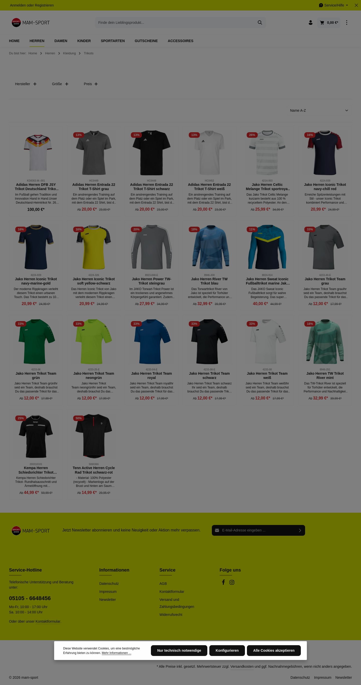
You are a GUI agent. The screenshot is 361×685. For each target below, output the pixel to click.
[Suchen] (260, 22)
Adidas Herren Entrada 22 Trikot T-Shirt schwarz (151, 187)
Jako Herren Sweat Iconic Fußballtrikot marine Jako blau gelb (267, 281)
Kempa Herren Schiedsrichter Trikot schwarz (36, 470)
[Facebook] (224, 584)
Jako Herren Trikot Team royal (151, 375)
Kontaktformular (48, 621)
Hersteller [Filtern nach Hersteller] (26, 84)
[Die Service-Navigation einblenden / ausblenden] (333, 5)
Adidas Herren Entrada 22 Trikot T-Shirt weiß (209, 187)
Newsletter (107, 600)
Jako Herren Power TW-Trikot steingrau (151, 281)
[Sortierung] (319, 110)
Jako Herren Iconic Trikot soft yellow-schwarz (94, 281)
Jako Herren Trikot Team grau (325, 281)
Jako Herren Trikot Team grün (36, 375)
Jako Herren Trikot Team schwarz (209, 375)
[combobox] (174, 22)
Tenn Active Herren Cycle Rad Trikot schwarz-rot (94, 470)
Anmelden (18, 5)
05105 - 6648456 (30, 598)
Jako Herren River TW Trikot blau (209, 281)
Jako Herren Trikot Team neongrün (93, 375)
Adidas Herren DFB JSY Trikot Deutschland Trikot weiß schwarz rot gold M (36, 187)
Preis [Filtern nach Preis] (91, 84)
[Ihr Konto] (310, 22)
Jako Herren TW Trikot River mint (325, 375)
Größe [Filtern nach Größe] (60, 84)
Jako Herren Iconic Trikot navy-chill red (325, 187)
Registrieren (44, 5)
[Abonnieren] (300, 530)
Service (167, 570)
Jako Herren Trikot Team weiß (267, 375)
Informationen (114, 570)
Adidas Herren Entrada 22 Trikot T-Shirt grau (93, 187)
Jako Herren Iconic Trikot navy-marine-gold (36, 281)
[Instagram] (232, 584)
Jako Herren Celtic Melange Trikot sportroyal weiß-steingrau (267, 187)
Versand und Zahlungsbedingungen (176, 603)
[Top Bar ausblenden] (356, 5)
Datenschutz (109, 584)
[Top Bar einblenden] (346, 22)
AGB (163, 584)
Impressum (108, 592)
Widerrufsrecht (170, 615)
